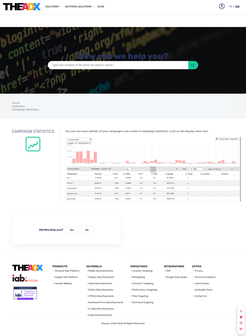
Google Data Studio (176, 277)
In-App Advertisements (101, 308)
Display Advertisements (101, 277)
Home (16, 103)
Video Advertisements (100, 283)
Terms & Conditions (205, 277)
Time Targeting (140, 296)
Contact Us (200, 296)
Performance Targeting (144, 289)
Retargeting (138, 277)
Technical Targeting (142, 302)
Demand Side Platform (66, 270)
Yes (72, 230)
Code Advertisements (100, 315)
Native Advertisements (100, 289)
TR (230, 6)
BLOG (101, 6)
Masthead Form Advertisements (105, 302)
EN (237, 6)
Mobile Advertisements (100, 270)
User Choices (201, 283)
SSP (168, 270)
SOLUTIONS (53, 6)
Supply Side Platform (66, 277)
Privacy (198, 270)
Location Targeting (142, 270)
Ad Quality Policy (203, 289)
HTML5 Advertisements (101, 296)
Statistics (18, 106)
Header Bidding (63, 283)
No (86, 230)
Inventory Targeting (142, 283)
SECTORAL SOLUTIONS (79, 6)
